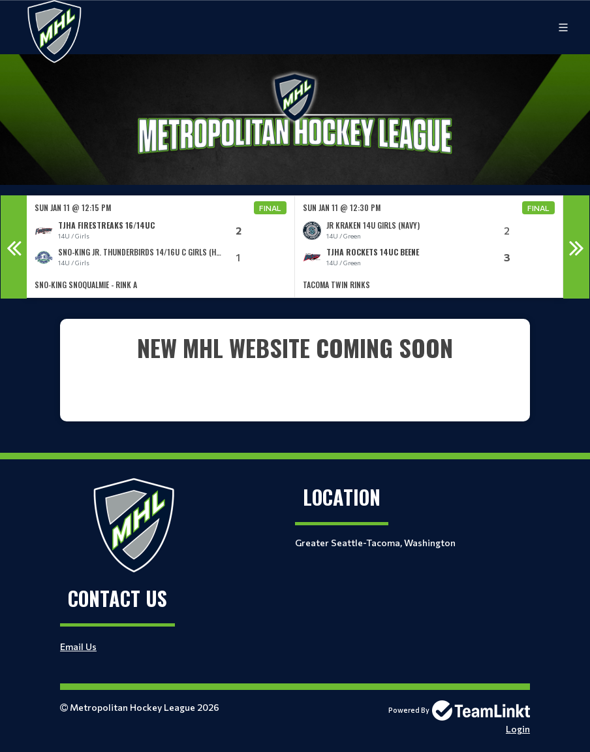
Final (270, 207)
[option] (161, 246)
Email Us (78, 646)
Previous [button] (14, 247)
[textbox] (295, 365)
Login (518, 728)
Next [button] (576, 247)
